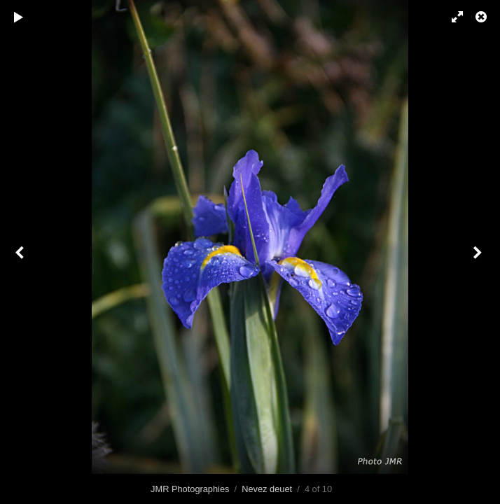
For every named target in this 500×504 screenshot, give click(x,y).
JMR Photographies (190, 489)
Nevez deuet (267, 489)
